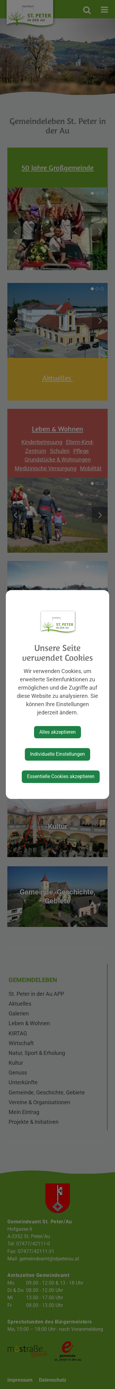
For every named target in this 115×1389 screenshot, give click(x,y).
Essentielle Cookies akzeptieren (60, 776)
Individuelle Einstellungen (57, 754)
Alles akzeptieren (57, 732)
